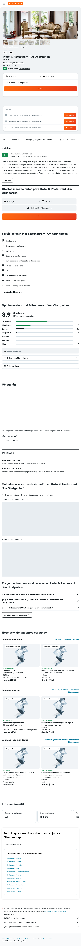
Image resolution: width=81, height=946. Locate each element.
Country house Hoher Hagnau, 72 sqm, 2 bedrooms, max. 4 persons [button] (18, 773)
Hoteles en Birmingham (15, 885)
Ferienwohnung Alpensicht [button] (13, 723)
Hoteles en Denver (14, 875)
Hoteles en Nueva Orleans (16, 881)
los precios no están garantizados (55, 911)
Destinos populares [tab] (14, 844)
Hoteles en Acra (13, 868)
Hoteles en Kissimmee (15, 862)
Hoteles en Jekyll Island (15, 888)
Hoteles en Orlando (14, 878)
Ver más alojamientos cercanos (67, 639)
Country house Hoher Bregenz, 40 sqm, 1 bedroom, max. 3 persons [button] (57, 724)
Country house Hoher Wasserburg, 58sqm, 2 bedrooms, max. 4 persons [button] (58, 671)
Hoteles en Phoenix (14, 865)
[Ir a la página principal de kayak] (15, 3)
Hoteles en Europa (31, 939)
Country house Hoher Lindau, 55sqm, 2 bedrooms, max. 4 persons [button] (56, 773)
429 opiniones (24, 68)
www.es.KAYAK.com (8, 939)
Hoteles (19, 939)
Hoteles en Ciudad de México (18, 872)
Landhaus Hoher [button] (9, 670)
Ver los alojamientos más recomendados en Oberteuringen (62, 741)
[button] (4, 3)
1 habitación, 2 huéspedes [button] (16, 82)
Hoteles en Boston (14, 858)
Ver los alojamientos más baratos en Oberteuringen (65, 691)
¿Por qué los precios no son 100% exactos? (41, 926)
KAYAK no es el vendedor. (41, 918)
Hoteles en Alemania (47, 939)
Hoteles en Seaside (14, 891)
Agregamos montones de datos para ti (41, 922)
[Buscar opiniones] (42, 351)
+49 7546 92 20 (9, 65)
